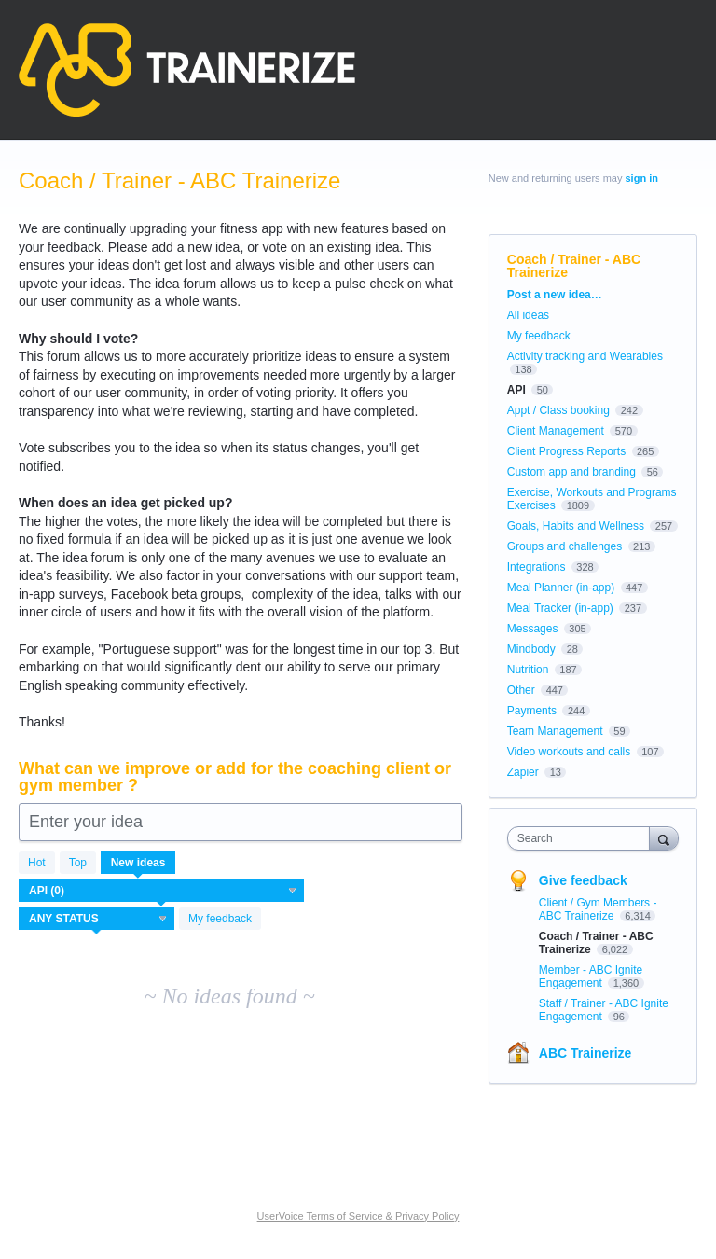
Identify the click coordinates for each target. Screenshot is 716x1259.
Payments (532, 710)
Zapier (523, 772)
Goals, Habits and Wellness (575, 526)
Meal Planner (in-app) (560, 587)
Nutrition (528, 669)
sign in (642, 178)
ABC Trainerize (585, 1052)
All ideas (528, 315)
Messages (532, 628)
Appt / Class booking (558, 410)
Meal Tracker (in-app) (560, 608)
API (516, 389)
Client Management (555, 430)
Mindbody (531, 649)
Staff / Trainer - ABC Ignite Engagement (603, 1010)
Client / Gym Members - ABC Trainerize (598, 909)
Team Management (555, 731)
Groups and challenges (564, 546)
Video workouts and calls (569, 751)
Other (521, 690)
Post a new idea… (554, 294)
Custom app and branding (571, 471)
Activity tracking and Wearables (585, 356)
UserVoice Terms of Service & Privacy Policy (358, 1216)
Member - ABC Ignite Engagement (590, 976)
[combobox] (582, 838)
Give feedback (583, 880)
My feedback (220, 918)
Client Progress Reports (566, 451)
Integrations (536, 567)
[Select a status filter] (97, 919)
